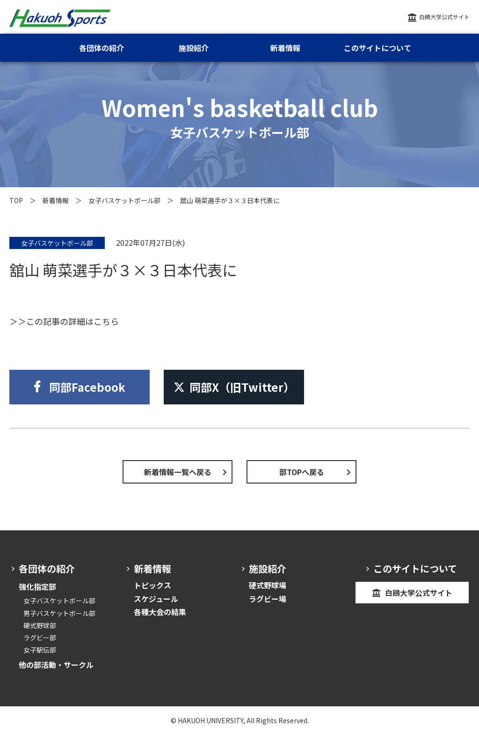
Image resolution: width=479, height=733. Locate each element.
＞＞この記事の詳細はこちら (64, 321)
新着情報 (56, 200)
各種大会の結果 (160, 611)
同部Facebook (87, 387)
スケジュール (156, 598)
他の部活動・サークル (56, 664)
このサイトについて (377, 47)
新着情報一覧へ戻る (177, 471)
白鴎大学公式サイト (444, 17)
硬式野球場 (267, 585)
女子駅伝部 (39, 649)
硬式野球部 (39, 625)
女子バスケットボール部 (124, 200)
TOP (16, 200)
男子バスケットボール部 (59, 613)
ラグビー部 (39, 637)
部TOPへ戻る (301, 471)
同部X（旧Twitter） (234, 387)
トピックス (152, 585)
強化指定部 (37, 586)
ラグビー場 (267, 598)
